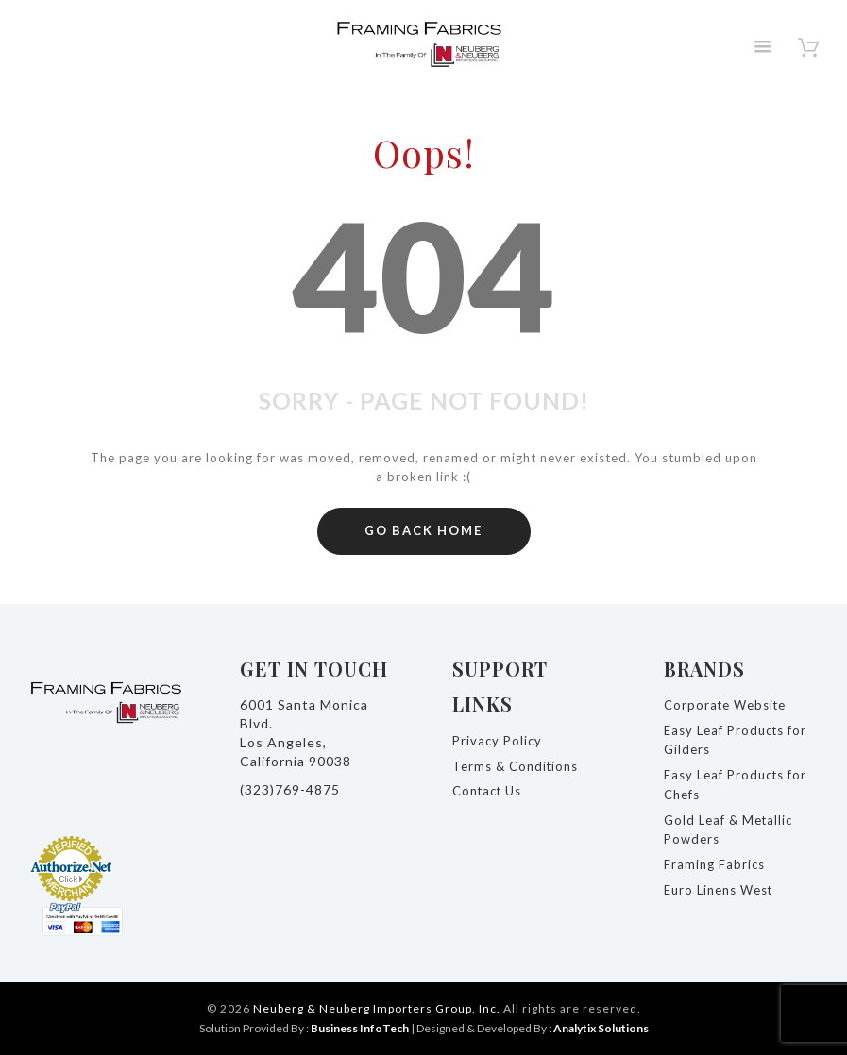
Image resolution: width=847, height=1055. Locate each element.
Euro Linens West (718, 889)
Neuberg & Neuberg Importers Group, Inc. (376, 1008)
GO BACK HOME (423, 530)
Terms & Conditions (515, 766)
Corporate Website (726, 704)
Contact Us (487, 790)
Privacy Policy (497, 740)
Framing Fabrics (714, 864)
